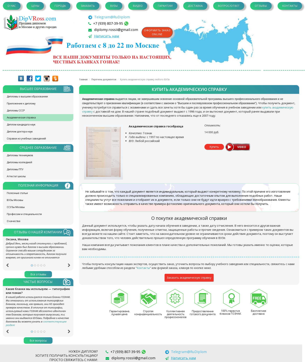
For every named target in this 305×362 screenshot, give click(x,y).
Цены (35, 6)
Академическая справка (21, 117)
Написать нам (106, 36)
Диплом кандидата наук (21, 124)
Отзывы (261, 6)
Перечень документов (103, 79)
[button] (7, 266)
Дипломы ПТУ (15, 169)
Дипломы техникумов (20, 155)
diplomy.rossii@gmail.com (116, 29)
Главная (83, 79)
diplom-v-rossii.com (31, 22)
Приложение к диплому (21, 103)
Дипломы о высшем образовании (27, 96)
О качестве (13, 221)
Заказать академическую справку (189, 277)
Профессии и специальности (24, 214)
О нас (12, 6)
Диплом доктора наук (20, 131)
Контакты (289, 6)
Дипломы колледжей (19, 162)
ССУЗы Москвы (16, 207)
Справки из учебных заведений (26, 138)
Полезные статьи (17, 193)
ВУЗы (114, 6)
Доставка (195, 6)
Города (60, 6)
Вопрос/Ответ (229, 6)
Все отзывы (38, 274)
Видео (138, 6)
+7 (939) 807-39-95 (108, 23)
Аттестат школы (16, 176)
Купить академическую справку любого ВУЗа (145, 79)
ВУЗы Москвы (15, 200)
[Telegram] (109, 17)
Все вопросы (38, 340)
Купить (214, 147)
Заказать (88, 6)
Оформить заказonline (157, 32)
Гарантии (165, 6)
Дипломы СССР (16, 110)
